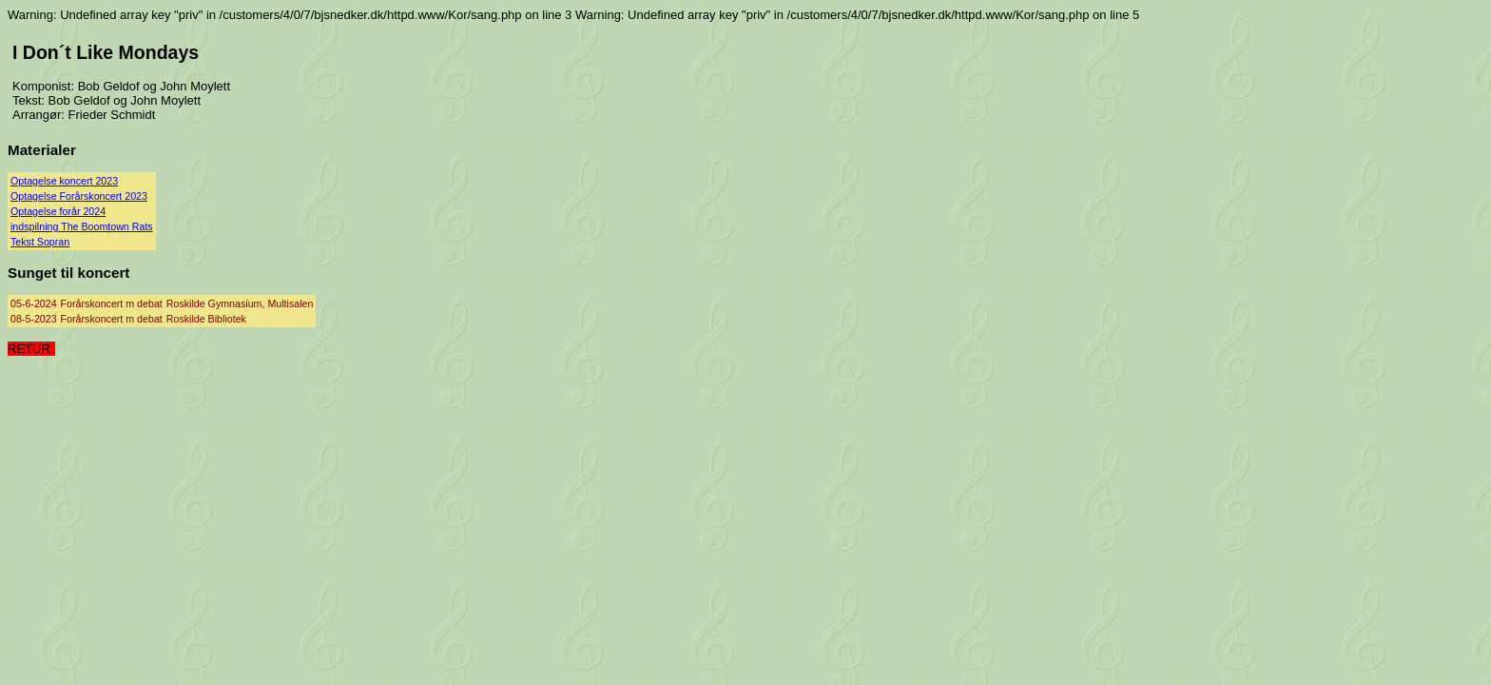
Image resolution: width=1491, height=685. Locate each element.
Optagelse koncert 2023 (64, 180)
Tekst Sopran (39, 241)
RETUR (29, 349)
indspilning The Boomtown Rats (81, 226)
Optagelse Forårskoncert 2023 (78, 196)
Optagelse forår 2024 (58, 211)
